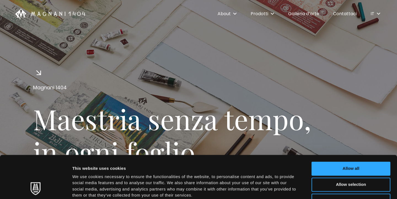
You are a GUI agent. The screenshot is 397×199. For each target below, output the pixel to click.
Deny (351, 160)
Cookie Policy (251, 161)
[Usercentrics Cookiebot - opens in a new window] (36, 188)
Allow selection (351, 144)
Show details (289, 188)
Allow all (351, 128)
